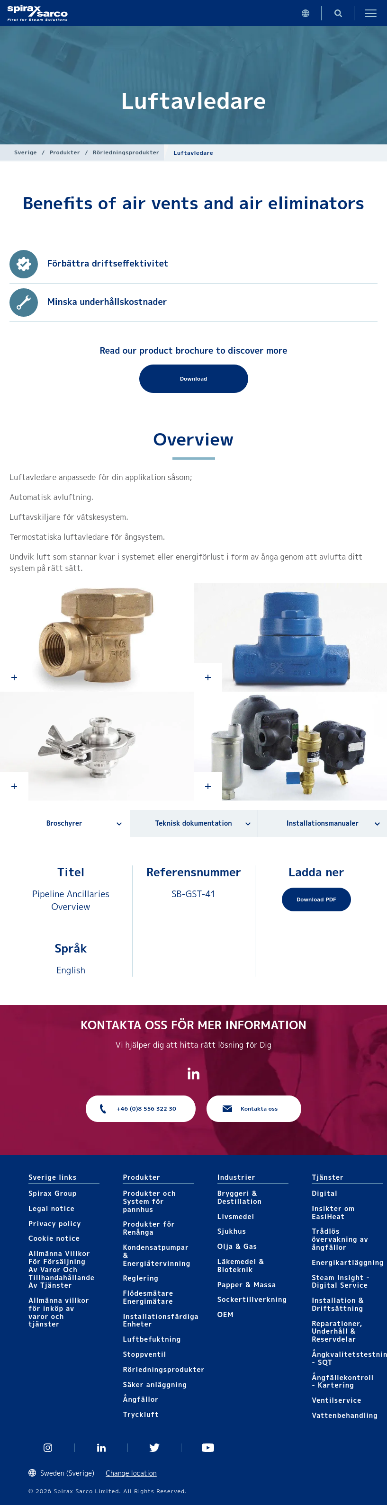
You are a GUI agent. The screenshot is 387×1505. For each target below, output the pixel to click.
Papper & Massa (246, 1284)
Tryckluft (141, 1414)
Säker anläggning (155, 1384)
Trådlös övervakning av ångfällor (340, 1239)
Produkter (65, 152)
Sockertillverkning (252, 1299)
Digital (325, 1193)
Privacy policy (54, 1223)
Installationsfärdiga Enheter (160, 1320)
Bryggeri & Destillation (239, 1197)
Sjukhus (231, 1231)
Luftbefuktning (152, 1339)
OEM (225, 1314)
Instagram (48, 1447)
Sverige (25, 152)
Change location (131, 1473)
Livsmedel (235, 1216)
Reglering (140, 1277)
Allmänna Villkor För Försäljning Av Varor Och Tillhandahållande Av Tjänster (61, 1269)
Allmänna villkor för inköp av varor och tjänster (59, 1312)
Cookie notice (54, 1238)
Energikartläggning (348, 1262)
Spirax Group (52, 1193)
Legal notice (51, 1208)
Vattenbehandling (345, 1415)
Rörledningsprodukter (126, 152)
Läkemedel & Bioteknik (240, 1265)
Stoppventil (144, 1354)
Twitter (154, 1447)
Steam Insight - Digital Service (341, 1281)
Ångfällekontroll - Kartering (343, 1381)
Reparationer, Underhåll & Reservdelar (337, 1331)
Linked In (101, 1447)
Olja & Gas (237, 1246)
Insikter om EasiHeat (333, 1212)
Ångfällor (141, 1399)
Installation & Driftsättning (338, 1304)
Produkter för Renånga (149, 1228)
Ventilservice (336, 1400)
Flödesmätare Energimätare (148, 1297)
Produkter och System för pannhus (149, 1201)
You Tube (208, 1447)
